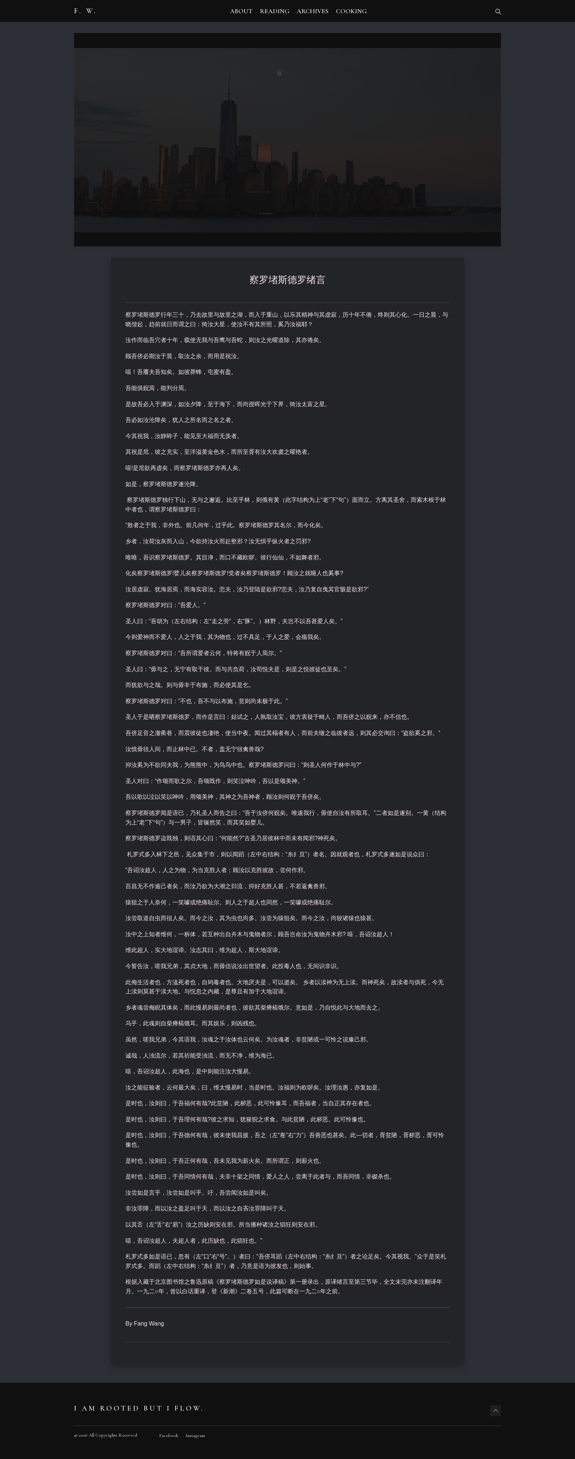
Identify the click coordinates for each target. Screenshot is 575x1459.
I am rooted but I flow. (139, 1408)
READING (274, 11)
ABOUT (241, 11)
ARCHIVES (313, 11)
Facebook (168, 1435)
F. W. (85, 11)
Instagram (195, 1435)
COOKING (351, 11)
